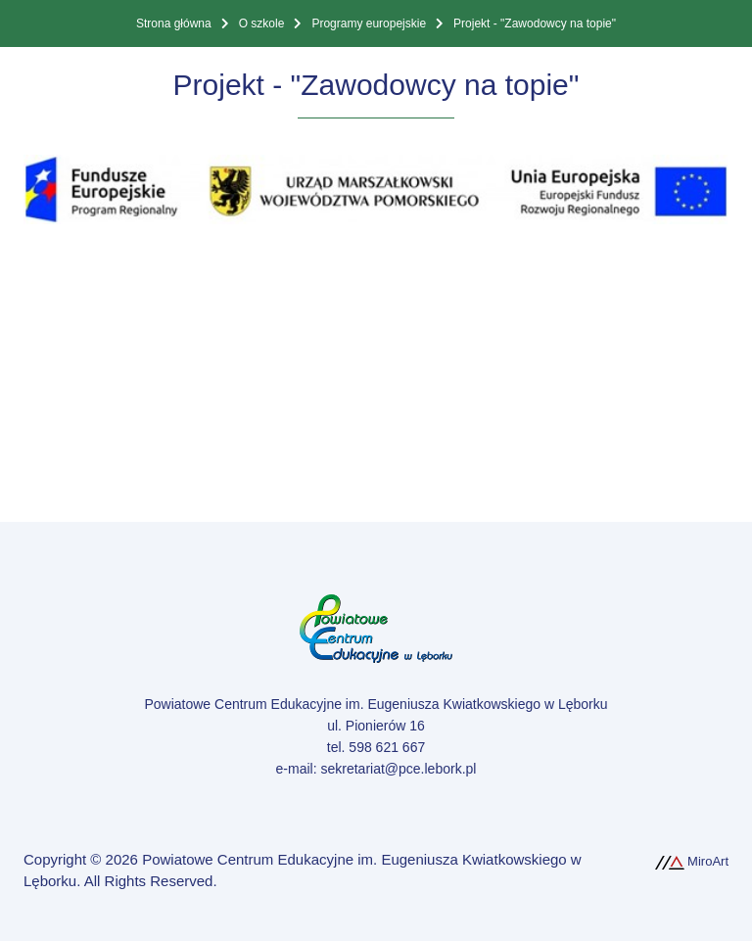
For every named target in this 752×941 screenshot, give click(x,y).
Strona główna (174, 23)
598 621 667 (387, 747)
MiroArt (692, 861)
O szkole (262, 23)
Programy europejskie (368, 23)
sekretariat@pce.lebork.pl (398, 768)
